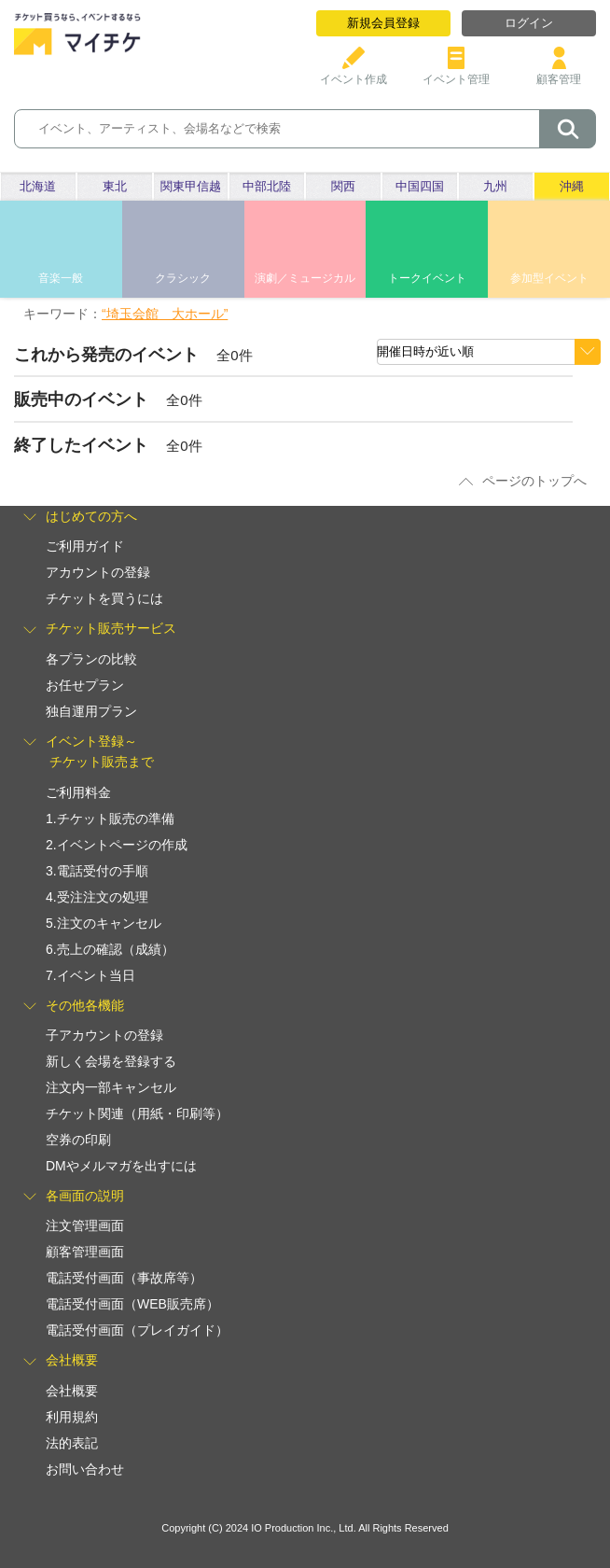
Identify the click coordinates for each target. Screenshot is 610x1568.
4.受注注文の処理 (97, 896)
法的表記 (72, 1442)
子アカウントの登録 (104, 1035)
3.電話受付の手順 (97, 870)
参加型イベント (549, 278)
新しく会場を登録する (111, 1061)
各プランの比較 (91, 658)
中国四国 (419, 186)
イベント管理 (456, 72)
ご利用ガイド (85, 546)
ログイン (529, 23)
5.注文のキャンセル (103, 923)
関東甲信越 (190, 186)
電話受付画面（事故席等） (124, 1277)
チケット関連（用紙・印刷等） (137, 1113)
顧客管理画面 (85, 1251)
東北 (115, 186)
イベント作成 (353, 72)
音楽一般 (60, 278)
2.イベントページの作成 (116, 844)
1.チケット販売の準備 (110, 818)
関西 (343, 186)
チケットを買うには (104, 598)
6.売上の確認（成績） (110, 949)
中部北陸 (267, 186)
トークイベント (427, 278)
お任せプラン (85, 685)
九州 (495, 186)
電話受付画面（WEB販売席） (132, 1303)
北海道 (38, 186)
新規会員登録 (383, 23)
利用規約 (72, 1416)
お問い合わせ (85, 1469)
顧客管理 (558, 72)
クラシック (183, 278)
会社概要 (72, 1390)
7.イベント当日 (90, 975)
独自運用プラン (91, 711)
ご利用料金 (78, 792)
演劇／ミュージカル (305, 278)
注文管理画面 (85, 1225)
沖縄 (572, 186)
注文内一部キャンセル (111, 1087)
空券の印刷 (78, 1139)
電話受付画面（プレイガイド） (137, 1330)
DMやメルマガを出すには (121, 1165)
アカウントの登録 (98, 572)
